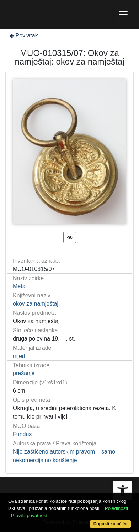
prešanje (23, 373)
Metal (20, 286)
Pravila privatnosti (29, 515)
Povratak (23, 35)
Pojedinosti (116, 508)
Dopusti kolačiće (110, 523)
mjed (19, 356)
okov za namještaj (35, 304)
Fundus (22, 434)
